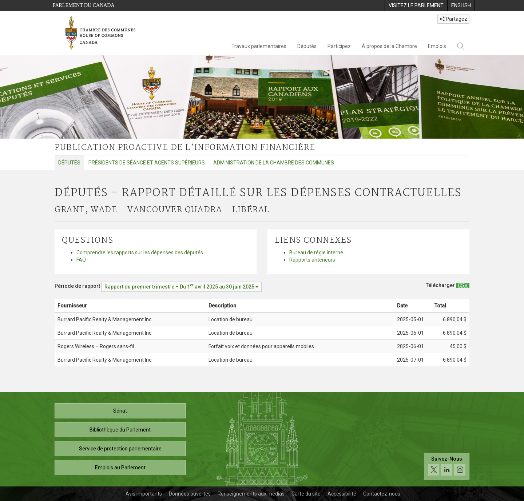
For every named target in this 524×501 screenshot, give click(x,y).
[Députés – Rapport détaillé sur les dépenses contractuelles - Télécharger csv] (462, 285)
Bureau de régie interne (316, 252)
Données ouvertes (190, 494)
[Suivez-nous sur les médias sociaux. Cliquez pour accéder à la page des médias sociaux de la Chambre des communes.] (446, 466)
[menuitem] (416, 5)
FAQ (81, 260)
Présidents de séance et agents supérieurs (146, 163)
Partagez (453, 19)
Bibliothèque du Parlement (120, 430)
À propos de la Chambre (389, 46)
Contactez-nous (381, 494)
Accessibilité (342, 494)
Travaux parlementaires (258, 46)
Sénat (120, 411)
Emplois (437, 46)
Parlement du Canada (84, 5)
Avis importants (144, 494)
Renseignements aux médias (251, 494)
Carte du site (306, 494)
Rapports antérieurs (312, 260)
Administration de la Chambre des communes (273, 163)
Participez (339, 46)
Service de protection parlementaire (120, 449)
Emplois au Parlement (120, 467)
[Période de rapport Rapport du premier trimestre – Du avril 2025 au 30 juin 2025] (181, 287)
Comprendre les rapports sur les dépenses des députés (139, 252)
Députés (307, 46)
